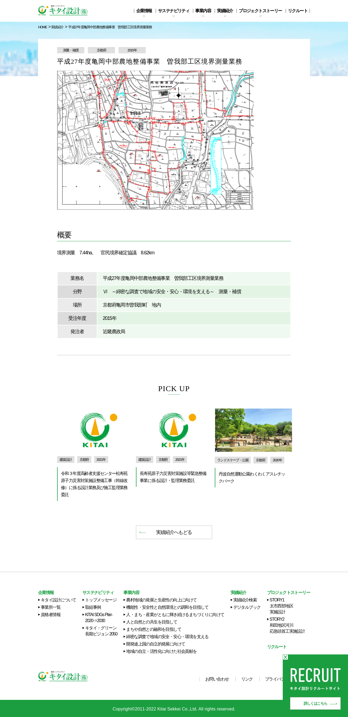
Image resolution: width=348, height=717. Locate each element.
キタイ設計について (58, 600)
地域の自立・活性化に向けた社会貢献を (161, 651)
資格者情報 (50, 614)
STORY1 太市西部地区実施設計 (281, 606)
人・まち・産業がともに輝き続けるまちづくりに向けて (175, 614)
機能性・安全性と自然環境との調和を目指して (167, 607)
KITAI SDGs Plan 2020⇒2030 (98, 617)
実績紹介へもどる (174, 532)
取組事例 (93, 607)
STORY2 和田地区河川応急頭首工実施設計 (287, 625)
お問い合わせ (217, 679)
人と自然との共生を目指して (151, 622)
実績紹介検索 (245, 600)
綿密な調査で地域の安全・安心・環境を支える (167, 636)
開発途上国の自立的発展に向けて (155, 644)
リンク (247, 679)
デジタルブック (247, 607)
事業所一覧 (50, 607)
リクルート (297, 11)
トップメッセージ (100, 600)
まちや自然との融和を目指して (153, 629)
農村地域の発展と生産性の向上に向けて (161, 600)
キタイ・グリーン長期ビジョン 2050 (101, 631)
